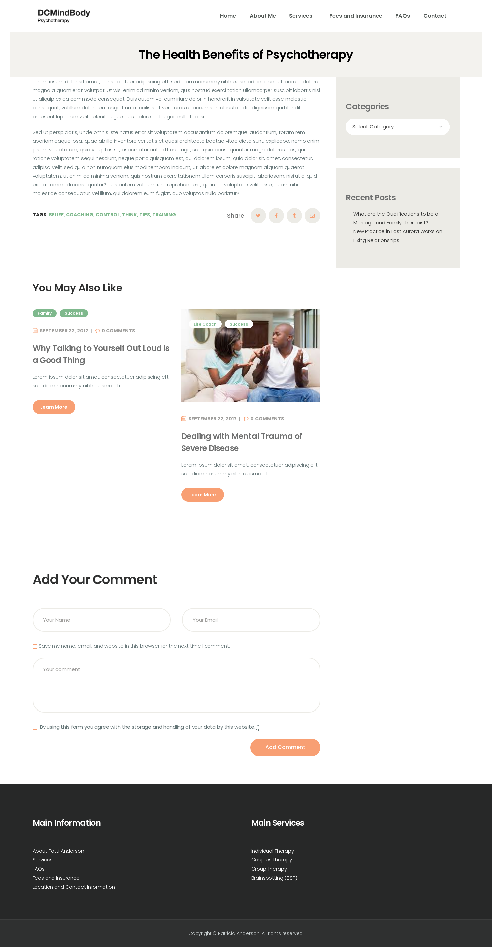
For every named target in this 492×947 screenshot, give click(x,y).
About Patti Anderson (58, 850)
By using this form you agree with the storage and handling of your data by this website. (149, 727)
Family (45, 313)
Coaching (79, 214)
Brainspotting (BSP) (274, 877)
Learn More (53, 407)
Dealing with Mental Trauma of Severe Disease (241, 442)
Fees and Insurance (56, 877)
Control (108, 214)
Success (74, 313)
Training (164, 214)
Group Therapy (269, 868)
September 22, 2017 (64, 330)
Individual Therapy (272, 850)
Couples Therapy (271, 859)
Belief (56, 214)
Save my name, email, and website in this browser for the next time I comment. (134, 645)
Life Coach (205, 324)
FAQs (39, 868)
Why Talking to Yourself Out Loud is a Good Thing (101, 354)
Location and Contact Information (74, 886)
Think (129, 214)
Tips (144, 214)
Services (43, 859)
